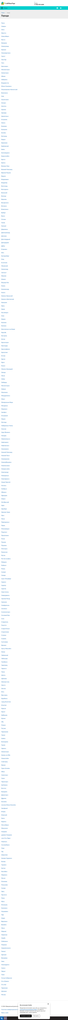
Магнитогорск (5, 385)
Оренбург (4, 509)
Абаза (3, 771)
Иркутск (3, 33)
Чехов (3, 672)
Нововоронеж (5, 459)
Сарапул (3, 585)
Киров (3, 309)
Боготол (3, 788)
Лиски (3, 375)
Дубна (3, 246)
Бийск (3, 149)
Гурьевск (3, 865)
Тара (2, 914)
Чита (2, 63)
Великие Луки (5, 166)
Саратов (3, 588)
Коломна (3, 322)
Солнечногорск (5, 612)
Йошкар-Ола (5, 282)
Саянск (3, 968)
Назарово (4, 831)
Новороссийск (5, 469)
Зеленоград (4, 269)
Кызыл (3, 365)
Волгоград (4, 186)
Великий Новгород (6, 169)
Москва (3, 994)
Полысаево (4, 885)
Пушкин (3, 542)
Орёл (2, 505)
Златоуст (4, 272)
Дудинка (3, 798)
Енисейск (4, 801)
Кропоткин (4, 352)
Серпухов (4, 602)
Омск (2, 29)
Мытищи (3, 422)
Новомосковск (5, 465)
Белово (3, 861)
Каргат (3, 711)
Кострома (4, 335)
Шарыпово (4, 855)
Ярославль (4, 695)
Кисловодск (4, 312)
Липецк (3, 372)
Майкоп (3, 389)
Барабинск (4, 698)
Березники (4, 143)
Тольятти (3, 625)
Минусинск (4, 828)
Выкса (3, 216)
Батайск (3, 132)
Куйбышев (4, 715)
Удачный (3, 954)
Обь (2, 722)
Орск (2, 515)
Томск (3, 23)
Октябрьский (5, 502)
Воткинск (4, 206)
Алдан (3, 918)
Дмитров (4, 236)
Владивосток (5, 83)
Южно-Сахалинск (6, 86)
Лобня (3, 379)
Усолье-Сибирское (6, 978)
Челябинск (4, 662)
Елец (2, 259)
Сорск (3, 778)
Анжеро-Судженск (6, 858)
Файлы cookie (4, 1012)
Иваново (3, 276)
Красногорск (5, 342)
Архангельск (4, 116)
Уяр (2, 851)
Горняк (3, 745)
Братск (3, 159)
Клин (2, 316)
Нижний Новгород (6, 452)
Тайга (2, 891)
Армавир (3, 113)
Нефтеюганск (5, 445)
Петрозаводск (5, 528)
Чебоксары (4, 658)
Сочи (2, 618)
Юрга (3, 901)
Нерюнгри (4, 934)
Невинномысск (5, 439)
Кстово (3, 355)
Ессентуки (4, 262)
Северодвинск (5, 595)
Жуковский (4, 266)
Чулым (3, 735)
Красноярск (4, 66)
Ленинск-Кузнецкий (7, 369)
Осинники (4, 881)
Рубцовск (4, 562)
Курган (3, 359)
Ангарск (3, 103)
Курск (3, 362)
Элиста (3, 685)
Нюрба (3, 938)
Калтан (3, 868)
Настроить (36, 1016)
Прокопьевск (5, 535)
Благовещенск (5, 153)
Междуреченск (5, 395)
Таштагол (4, 895)
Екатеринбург (5, 256)
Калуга (3, 292)
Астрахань (4, 119)
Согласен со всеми (26, 1016)
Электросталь (5, 682)
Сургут (3, 56)
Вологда (3, 196)
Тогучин (3, 728)
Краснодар (4, 345)
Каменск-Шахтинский (7, 299)
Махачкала (4, 392)
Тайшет (3, 971)
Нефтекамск (4, 442)
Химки (3, 652)
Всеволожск (4, 209)
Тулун (3, 974)
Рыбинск (3, 565)
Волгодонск (4, 189)
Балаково (4, 126)
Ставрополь (4, 622)
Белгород (4, 136)
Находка (3, 435)
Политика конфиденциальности (9, 1009)
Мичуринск (4, 405)
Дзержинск (4, 229)
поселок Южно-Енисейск (8, 805)
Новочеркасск (5, 479)
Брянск (3, 162)
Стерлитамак (5, 632)
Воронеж (4, 199)
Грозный (3, 226)
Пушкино (4, 545)
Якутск (3, 39)
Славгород (4, 761)
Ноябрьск (4, 489)
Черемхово (4, 988)
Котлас (3, 339)
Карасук (3, 708)
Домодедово (5, 242)
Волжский (4, 192)
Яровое (3, 765)
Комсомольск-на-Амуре (8, 329)
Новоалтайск (5, 758)
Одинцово (4, 495)
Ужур (2, 848)
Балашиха (4, 129)
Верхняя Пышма (6, 172)
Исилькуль (4, 904)
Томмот (3, 951)
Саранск (3, 582)
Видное (3, 176)
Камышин (4, 302)
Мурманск (4, 409)
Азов (2, 96)
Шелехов (4, 991)
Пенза (3, 519)
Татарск (3, 725)
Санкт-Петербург (6, 578)
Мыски (3, 878)
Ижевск (3, 279)
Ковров (3, 319)
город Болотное (6, 701)
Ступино (3, 635)
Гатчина (3, 219)
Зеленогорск (5, 73)
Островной (4, 415)
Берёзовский (5, 146)
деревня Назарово (6, 835)
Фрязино (3, 645)
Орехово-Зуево (5, 512)
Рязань (3, 568)
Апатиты (3, 106)
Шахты (3, 675)
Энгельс (3, 688)
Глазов (3, 222)
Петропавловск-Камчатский (9, 89)
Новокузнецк (5, 46)
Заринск (3, 748)
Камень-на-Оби (5, 755)
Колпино (3, 326)
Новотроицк (4, 472)
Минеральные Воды (7, 402)
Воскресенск (5, 202)
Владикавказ (5, 179)
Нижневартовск (5, 53)
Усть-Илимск (5, 981)
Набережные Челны (7, 425)
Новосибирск (5, 36)
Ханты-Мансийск (6, 648)
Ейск (2, 252)
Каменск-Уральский (7, 296)
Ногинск (3, 485)
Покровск (4, 944)
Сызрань (3, 638)
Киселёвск (4, 871)
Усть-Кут (3, 984)
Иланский (4, 815)
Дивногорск (4, 795)
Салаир (3, 888)
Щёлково (4, 678)
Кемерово (4, 43)
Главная (3, 12)
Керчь (3, 306)
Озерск (3, 498)
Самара (3, 575)
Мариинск (4, 875)
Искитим (3, 705)
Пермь (3, 525)
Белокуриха (4, 741)
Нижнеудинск (5, 964)
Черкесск (4, 668)
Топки (3, 898)
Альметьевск (5, 99)
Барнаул (3, 49)
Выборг (3, 212)
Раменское (4, 552)
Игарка (3, 811)
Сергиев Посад (5, 598)
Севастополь (5, 592)
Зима (2, 961)
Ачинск (3, 123)
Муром (3, 419)
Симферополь (5, 605)
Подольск (4, 532)
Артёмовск (4, 785)
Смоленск (4, 608)
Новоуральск (5, 475)
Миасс (3, 399)
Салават (3, 572)
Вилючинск (4, 93)
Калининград (5, 289)
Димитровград (5, 232)
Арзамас (3, 109)
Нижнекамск (5, 449)
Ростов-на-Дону (6, 558)
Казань (3, 286)
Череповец (4, 665)
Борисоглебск (5, 156)
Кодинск (3, 821)
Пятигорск (4, 548)
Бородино (4, 791)
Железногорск (5, 69)
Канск (3, 818)
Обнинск (3, 492)
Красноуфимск (5, 349)
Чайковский (4, 655)
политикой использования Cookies (28, 1009)
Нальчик (3, 429)
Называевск (4, 911)
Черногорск (4, 781)
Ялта (2, 692)
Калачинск (4, 908)
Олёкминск (4, 941)
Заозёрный (4, 808)
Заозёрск (3, 412)
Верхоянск (4, 921)
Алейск (3, 738)
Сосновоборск (5, 845)
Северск (3, 26)
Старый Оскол (5, 628)
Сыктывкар (4, 642)
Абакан (3, 76)
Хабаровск (4, 79)
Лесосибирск (5, 825)
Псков (3, 538)
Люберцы (4, 382)
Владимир (4, 182)
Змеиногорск (5, 751)
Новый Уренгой (5, 482)
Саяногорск (4, 775)
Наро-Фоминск (5, 432)
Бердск (3, 139)
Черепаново (4, 731)
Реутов (3, 555)
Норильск (4, 841)
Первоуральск (5, 522)
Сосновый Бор (5, 615)
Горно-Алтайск (5, 768)
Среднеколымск (6, 948)
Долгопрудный (5, 239)
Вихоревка (4, 958)
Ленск (3, 928)
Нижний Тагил (5, 455)
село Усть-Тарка (5, 838)
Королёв (3, 332)
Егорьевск (4, 249)
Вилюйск (3, 924)
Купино (3, 718)
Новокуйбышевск (6, 462)
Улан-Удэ (3, 59)
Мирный (3, 931)
